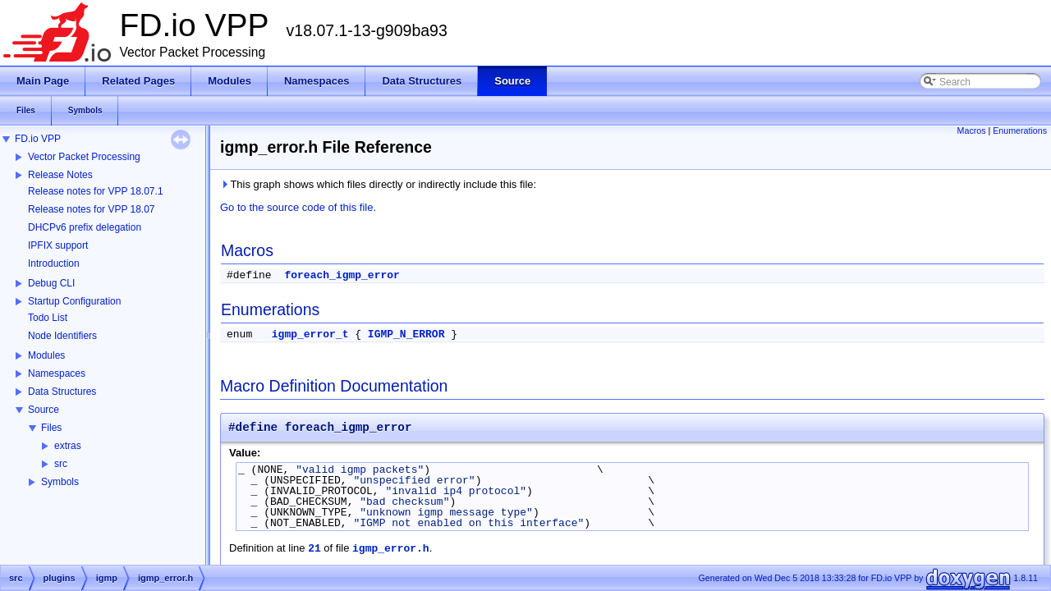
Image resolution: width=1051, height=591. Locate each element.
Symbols (60, 482)
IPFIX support (58, 245)
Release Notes (60, 175)
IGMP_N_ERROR (406, 334)
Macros (971, 130)
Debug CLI (51, 283)
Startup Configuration (74, 301)
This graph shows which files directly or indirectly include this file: (378, 184)
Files (51, 427)
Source (43, 409)
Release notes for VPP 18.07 (91, 209)
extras (67, 445)
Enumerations (1020, 130)
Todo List (47, 317)
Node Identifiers (62, 335)
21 (314, 549)
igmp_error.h (390, 549)
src (60, 464)
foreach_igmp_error (341, 275)
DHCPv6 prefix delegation (84, 227)
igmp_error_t (310, 334)
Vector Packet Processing (84, 157)
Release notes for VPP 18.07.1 (95, 191)
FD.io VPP (38, 138)
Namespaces (56, 373)
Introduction (54, 263)
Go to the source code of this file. (298, 207)
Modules (46, 355)
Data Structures (62, 391)
